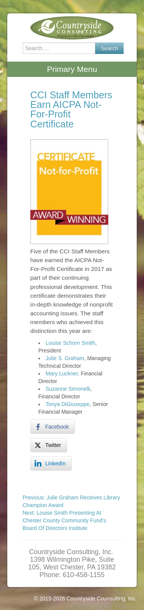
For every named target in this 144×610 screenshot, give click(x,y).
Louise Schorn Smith (70, 343)
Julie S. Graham (65, 358)
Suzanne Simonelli (68, 389)
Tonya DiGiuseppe (67, 404)
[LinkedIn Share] (51, 463)
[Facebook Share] (52, 426)
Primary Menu (72, 69)
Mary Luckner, (62, 373)
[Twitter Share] (48, 445)
